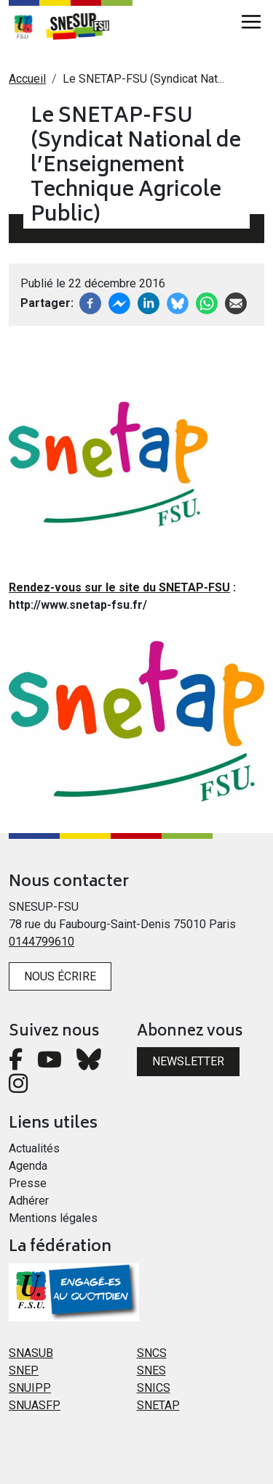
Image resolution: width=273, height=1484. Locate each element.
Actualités (34, 1148)
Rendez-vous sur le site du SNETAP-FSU (119, 587)
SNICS (153, 1388)
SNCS (152, 1353)
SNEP (24, 1370)
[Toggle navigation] (251, 21)
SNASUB (31, 1353)
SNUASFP (34, 1405)
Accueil (27, 79)
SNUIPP (30, 1388)
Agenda (28, 1166)
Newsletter (188, 1061)
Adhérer (29, 1201)
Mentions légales (53, 1218)
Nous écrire (60, 976)
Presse (28, 1183)
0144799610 (41, 941)
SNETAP (158, 1405)
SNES (151, 1370)
